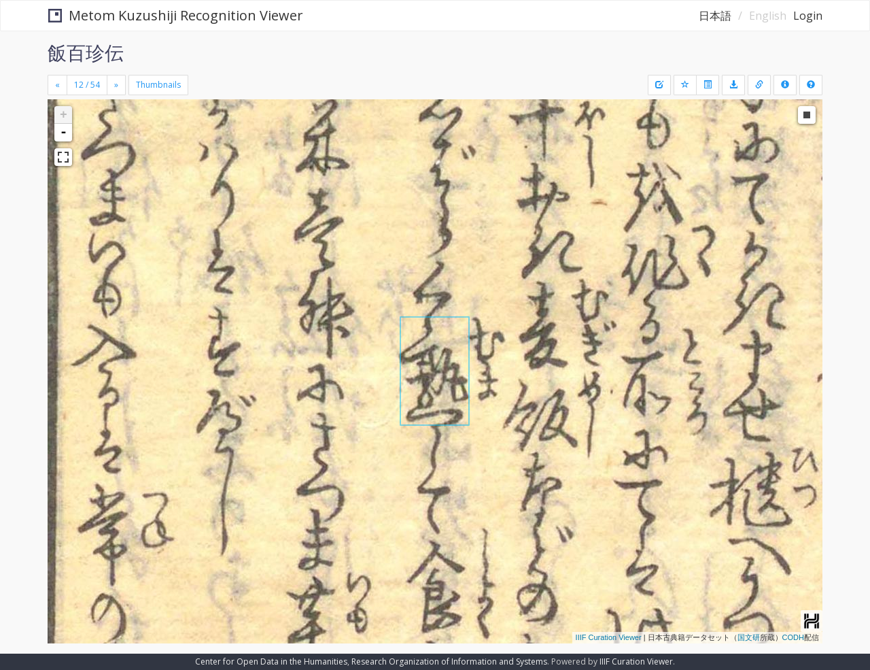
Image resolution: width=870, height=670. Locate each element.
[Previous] (57, 85)
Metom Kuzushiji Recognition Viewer (175, 15)
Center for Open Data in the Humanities (271, 661)
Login (807, 15)
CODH (793, 637)
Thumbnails (158, 84)
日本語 (715, 15)
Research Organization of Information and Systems (449, 661)
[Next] (116, 85)
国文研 (748, 637)
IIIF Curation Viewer (609, 637)
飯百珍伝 (86, 52)
